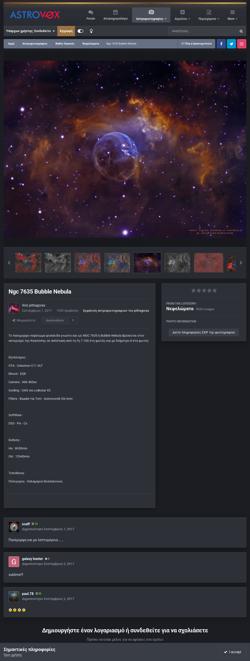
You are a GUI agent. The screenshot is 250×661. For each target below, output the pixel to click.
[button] (9, 262)
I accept (232, 652)
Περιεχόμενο (207, 19)
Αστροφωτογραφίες (150, 19)
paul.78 (28, 594)
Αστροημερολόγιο (116, 18)
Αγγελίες (181, 19)
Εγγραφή (66, 31)
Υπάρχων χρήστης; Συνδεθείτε (30, 31)
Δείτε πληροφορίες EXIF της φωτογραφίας (204, 332)
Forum (90, 18)
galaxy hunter (32, 559)
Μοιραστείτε (23, 320)
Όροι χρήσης (13, 655)
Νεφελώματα (179, 308)
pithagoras (37, 305)
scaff (26, 524)
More (231, 19)
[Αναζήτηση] (192, 31)
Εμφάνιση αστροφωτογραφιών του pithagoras (116, 310)
